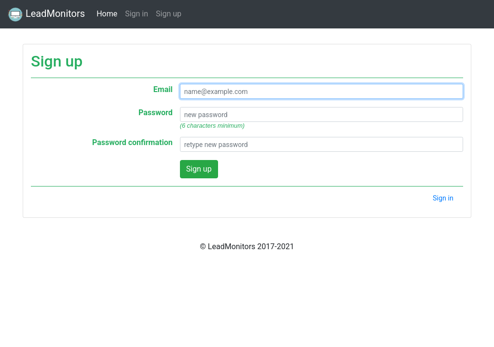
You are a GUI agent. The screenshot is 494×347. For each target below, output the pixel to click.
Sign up (168, 13)
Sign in (136, 13)
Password (155, 112)
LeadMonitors (46, 14)
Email (163, 89)
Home (106, 13)
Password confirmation (132, 142)
